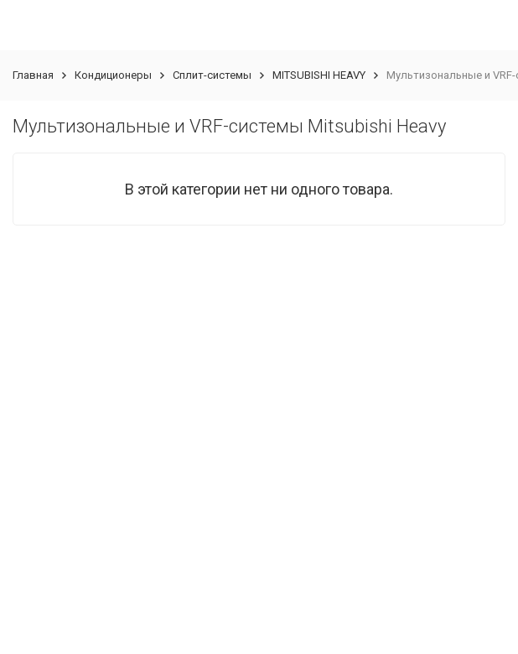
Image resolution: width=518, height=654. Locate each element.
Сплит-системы (212, 75)
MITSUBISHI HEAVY (318, 75)
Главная (33, 75)
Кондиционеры (113, 75)
